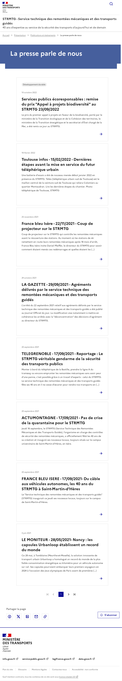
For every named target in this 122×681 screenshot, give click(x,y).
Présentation (20, 35)
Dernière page (74, 594)
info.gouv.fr (9, 659)
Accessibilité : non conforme (85, 669)
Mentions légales (39, 669)
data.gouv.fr (85, 659)
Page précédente (53, 594)
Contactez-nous (59, 669)
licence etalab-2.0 (67, 676)
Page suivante (68, 594)
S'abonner (108, 615)
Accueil (6, 35)
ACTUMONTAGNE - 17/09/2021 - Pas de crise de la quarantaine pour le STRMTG (62, 420)
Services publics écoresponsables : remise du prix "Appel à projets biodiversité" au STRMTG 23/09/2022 (60, 104)
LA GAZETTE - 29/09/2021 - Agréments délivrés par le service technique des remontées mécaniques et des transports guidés (59, 292)
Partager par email (36, 616)
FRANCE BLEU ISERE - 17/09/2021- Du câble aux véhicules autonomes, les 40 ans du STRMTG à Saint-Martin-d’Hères (61, 484)
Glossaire (22, 669)
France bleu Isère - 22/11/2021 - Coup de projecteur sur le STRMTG (57, 226)
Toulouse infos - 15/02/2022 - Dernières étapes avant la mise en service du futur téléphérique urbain (58, 165)
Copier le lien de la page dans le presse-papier (45, 616)
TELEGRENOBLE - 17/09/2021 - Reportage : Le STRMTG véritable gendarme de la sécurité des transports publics (62, 359)
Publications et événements (42, 35)
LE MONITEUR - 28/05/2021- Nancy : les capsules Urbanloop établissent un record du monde (60, 545)
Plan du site (8, 669)
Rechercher (111, 4)
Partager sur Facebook (9, 616)
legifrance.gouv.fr (62, 659)
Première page (47, 594)
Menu (117, 4)
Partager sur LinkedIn (27, 616)
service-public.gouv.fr (33, 659)
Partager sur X (18, 616)
